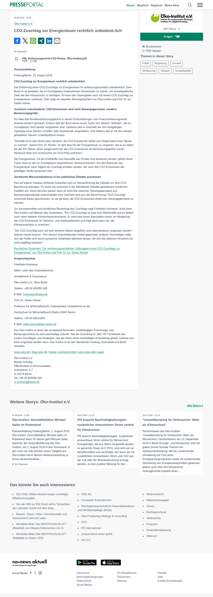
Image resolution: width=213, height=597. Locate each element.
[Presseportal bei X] (34, 577)
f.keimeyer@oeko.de (35, 294)
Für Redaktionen (127, 577)
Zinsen (150, 510)
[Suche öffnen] (190, 5)
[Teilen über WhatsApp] (33, 41)
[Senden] (57, 41)
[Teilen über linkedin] (49, 41)
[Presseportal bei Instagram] (39, 576)
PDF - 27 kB (54, 60)
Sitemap (122, 585)
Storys (130, 5)
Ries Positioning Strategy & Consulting (104, 520)
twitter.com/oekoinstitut (62, 352)
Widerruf (151, 540)
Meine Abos (172, 5)
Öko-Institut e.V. (23, 23)
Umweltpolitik (185, 71)
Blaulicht (142, 5)
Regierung (162, 63)
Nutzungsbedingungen (90, 581)
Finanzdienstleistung (158, 534)
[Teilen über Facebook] (17, 41)
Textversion (123, 581)
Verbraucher (153, 522)
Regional (156, 5)
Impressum (83, 577)
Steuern (166, 71)
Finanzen (151, 528)
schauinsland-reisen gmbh (96, 538)
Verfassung (149, 71)
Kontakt (161, 577)
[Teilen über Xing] (41, 41)
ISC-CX (85, 544)
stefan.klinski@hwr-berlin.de (39, 324)
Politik (146, 63)
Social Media (84, 589)
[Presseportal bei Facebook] (30, 577)
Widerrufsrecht (155, 498)
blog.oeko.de (39, 352)
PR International (91, 532)
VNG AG (86, 498)
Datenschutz (84, 585)
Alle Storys (171, 28)
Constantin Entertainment (96, 504)
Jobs (160, 581)
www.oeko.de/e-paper (91, 352)
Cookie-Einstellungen (170, 585)
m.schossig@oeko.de (26, 382)
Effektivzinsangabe (157, 504)
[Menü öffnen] (200, 5)
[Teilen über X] (25, 41)
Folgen (171, 36)
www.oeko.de (22, 352)
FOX (84, 526)
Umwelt (179, 63)
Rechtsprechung (156, 516)
